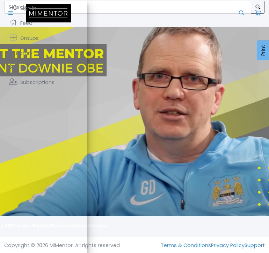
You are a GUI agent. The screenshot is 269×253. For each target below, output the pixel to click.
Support (255, 245)
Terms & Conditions (186, 245)
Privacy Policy (228, 245)
